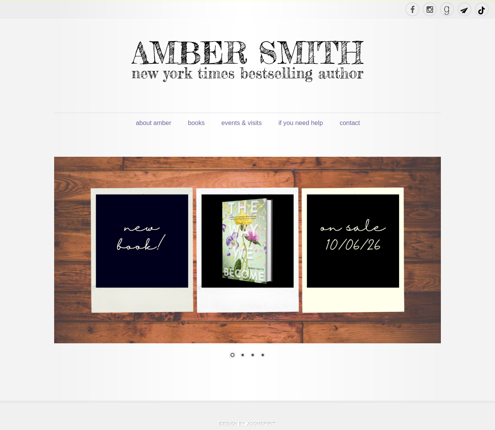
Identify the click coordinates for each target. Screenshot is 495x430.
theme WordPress (247, 423)
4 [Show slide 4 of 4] (262, 355)
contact (350, 122)
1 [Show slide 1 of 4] (232, 355)
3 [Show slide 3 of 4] (252, 355)
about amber (153, 122)
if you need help (300, 122)
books (196, 122)
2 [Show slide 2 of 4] (242, 355)
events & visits (242, 122)
